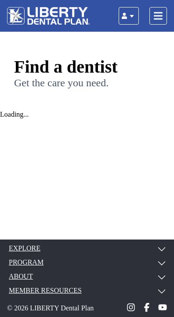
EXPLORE (87, 248)
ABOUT (87, 276)
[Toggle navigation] (158, 16)
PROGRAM (87, 262)
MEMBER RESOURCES (87, 290)
